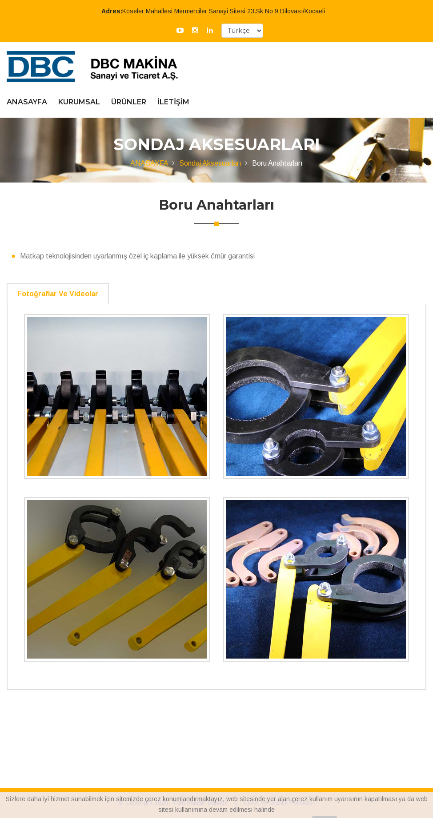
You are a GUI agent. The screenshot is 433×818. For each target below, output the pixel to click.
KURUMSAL (79, 102)
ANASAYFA (27, 102)
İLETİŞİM (173, 102)
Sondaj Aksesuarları (210, 163)
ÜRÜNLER (128, 102)
